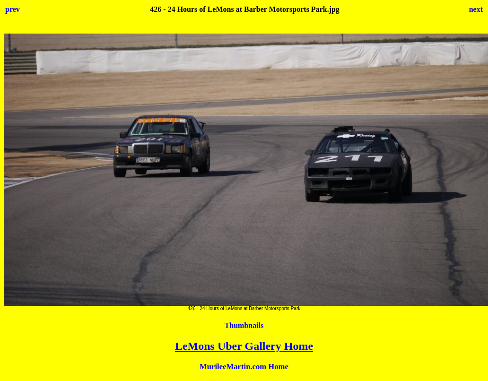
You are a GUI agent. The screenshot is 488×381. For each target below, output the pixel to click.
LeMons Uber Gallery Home (244, 346)
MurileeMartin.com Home (244, 366)
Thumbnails (244, 325)
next (476, 9)
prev (12, 9)
